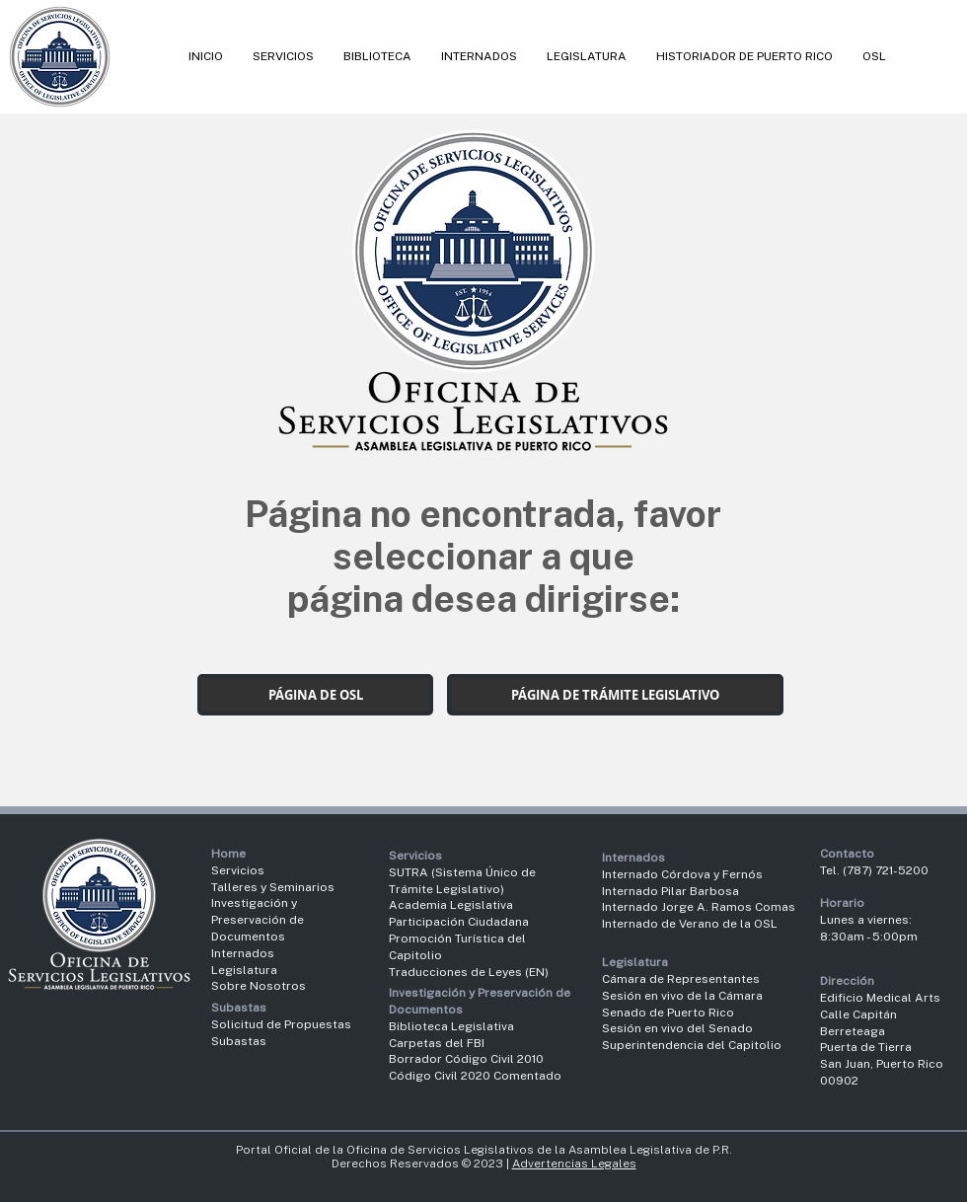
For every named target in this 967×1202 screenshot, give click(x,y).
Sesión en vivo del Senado (677, 1028)
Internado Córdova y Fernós (682, 874)
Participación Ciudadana (459, 922)
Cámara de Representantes (681, 979)
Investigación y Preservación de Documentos (257, 919)
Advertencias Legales (574, 1163)
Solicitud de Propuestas (281, 1024)
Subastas (238, 1041)
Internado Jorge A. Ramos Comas (698, 907)
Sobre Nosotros (258, 986)
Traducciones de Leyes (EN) (469, 972)
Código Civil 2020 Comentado (476, 1076)
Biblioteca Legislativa (451, 1026)
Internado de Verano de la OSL (690, 924)
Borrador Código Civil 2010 (466, 1059)
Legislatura (244, 970)
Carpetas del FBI (436, 1043)
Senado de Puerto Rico (668, 1012)
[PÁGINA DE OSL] (315, 694)
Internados (242, 953)
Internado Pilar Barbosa (670, 891)
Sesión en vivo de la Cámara (682, 996)
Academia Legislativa (451, 905)
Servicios (237, 870)
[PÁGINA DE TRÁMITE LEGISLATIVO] (615, 694)
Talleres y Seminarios (273, 887)
